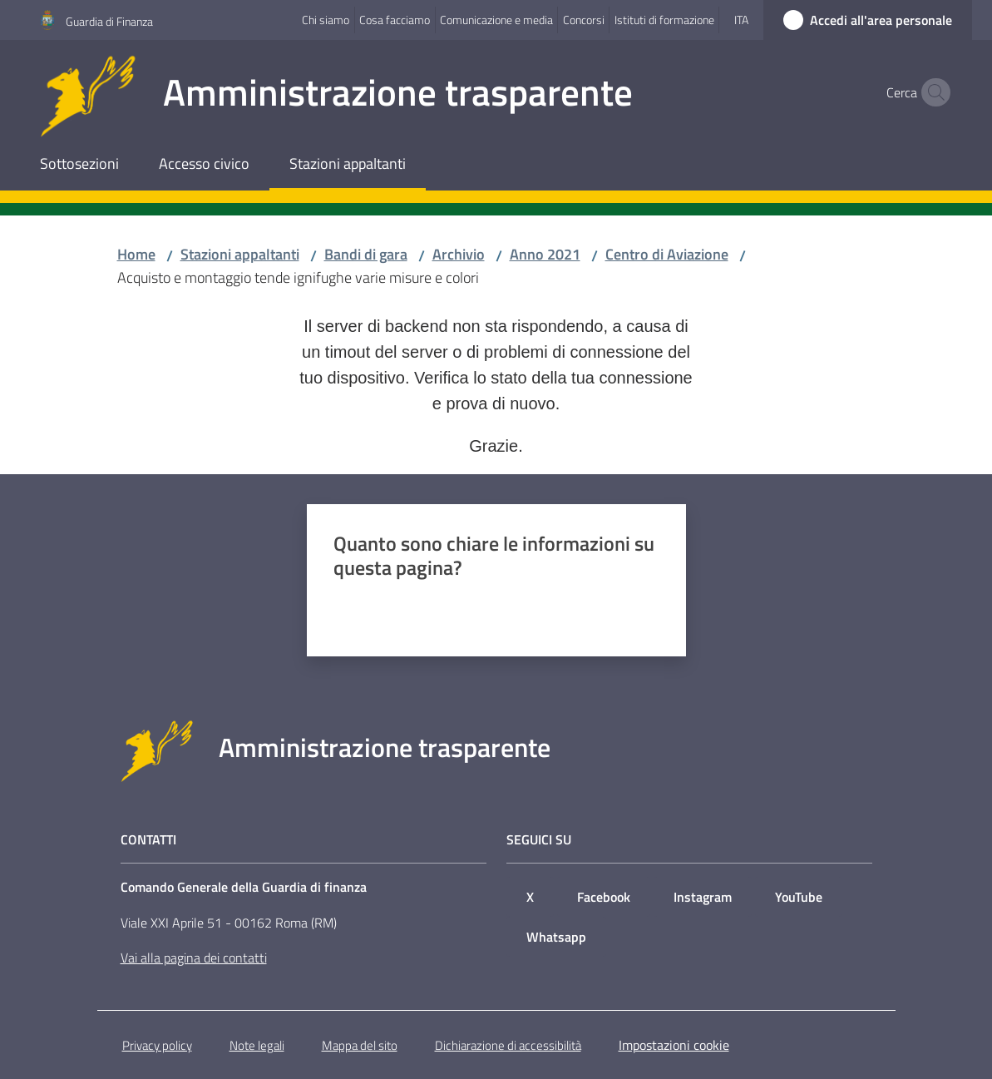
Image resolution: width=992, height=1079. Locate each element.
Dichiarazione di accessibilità (508, 1045)
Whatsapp (556, 937)
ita (741, 19)
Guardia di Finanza (109, 21)
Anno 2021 (545, 254)
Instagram (703, 897)
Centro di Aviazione (666, 254)
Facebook (603, 897)
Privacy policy (157, 1045)
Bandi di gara (365, 254)
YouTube (798, 897)
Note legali (256, 1045)
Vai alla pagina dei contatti (194, 958)
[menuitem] (79, 165)
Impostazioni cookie (674, 1045)
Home (136, 254)
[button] (932, 92)
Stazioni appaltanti (239, 254)
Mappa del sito (359, 1045)
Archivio (458, 254)
